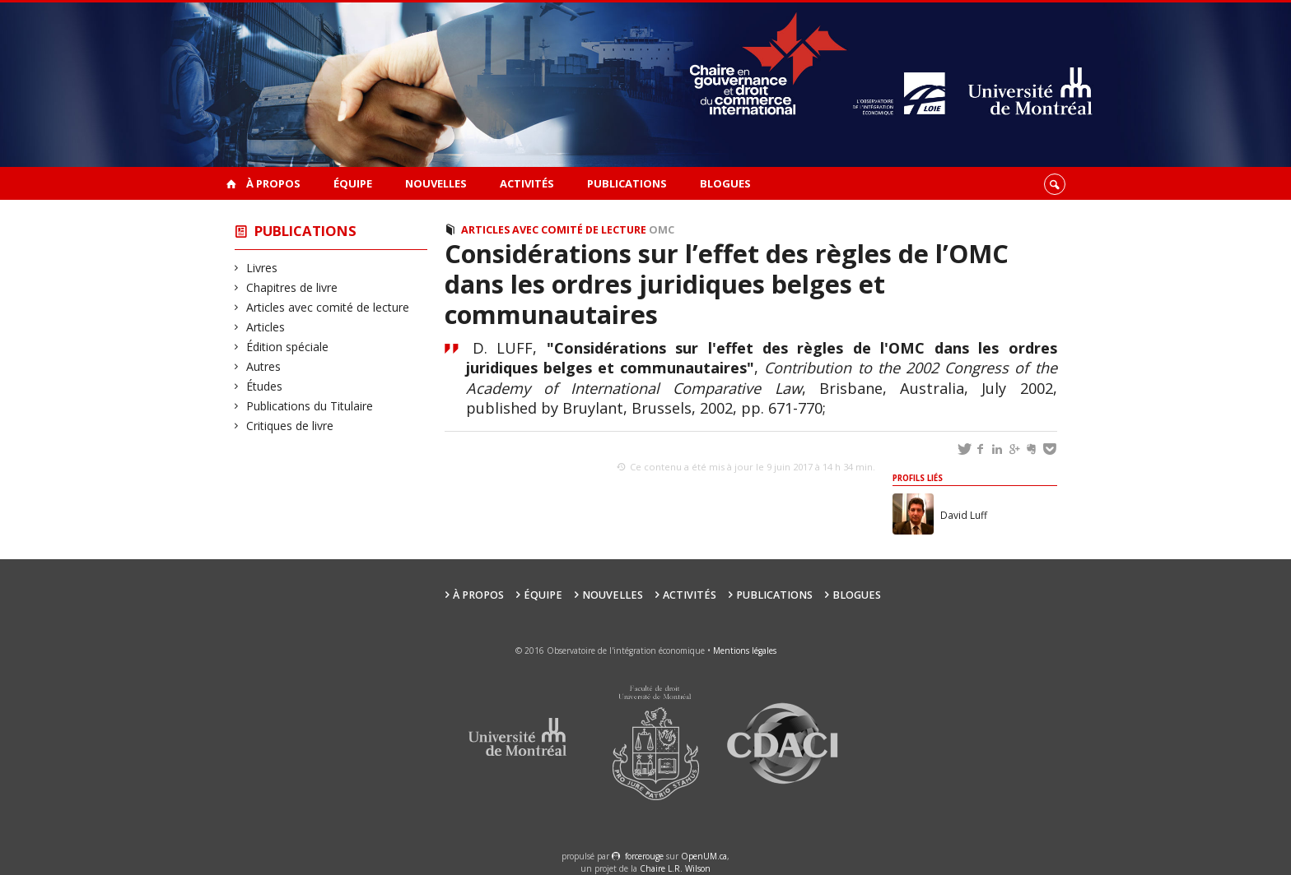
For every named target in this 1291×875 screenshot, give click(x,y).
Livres (262, 267)
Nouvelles (436, 183)
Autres (264, 366)
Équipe (352, 183)
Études (264, 386)
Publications (627, 183)
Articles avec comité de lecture (328, 307)
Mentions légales (744, 650)
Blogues (725, 183)
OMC (661, 230)
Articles (266, 327)
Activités (527, 183)
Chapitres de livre (292, 287)
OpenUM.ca (704, 856)
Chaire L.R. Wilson (675, 868)
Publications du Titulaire (310, 406)
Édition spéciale (288, 346)
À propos (273, 183)
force (644, 856)
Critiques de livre (290, 425)
